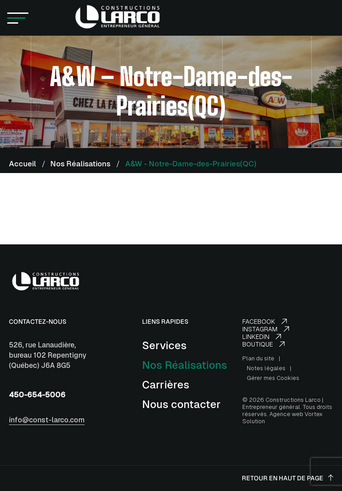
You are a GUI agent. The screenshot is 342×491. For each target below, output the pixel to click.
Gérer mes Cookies (273, 378)
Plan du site (258, 358)
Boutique (263, 344)
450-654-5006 (37, 394)
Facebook (264, 321)
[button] (17, 17)
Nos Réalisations (184, 365)
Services (164, 345)
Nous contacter (181, 404)
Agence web (286, 414)
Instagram (265, 329)
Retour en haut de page (287, 478)
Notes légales (266, 368)
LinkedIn (261, 336)
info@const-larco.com (47, 420)
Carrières (165, 385)
